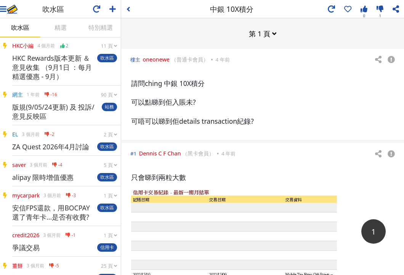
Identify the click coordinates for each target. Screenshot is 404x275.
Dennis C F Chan (160, 153)
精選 (61, 27)
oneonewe (156, 59)
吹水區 (20, 27)
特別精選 (100, 27)
